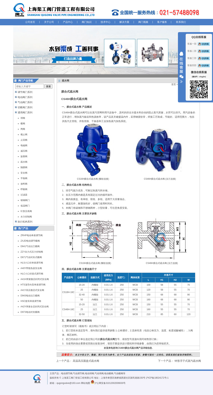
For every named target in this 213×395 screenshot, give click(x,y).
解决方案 (124, 22)
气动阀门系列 (25, 102)
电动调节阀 (66, 373)
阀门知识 (87, 22)
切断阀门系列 (25, 107)
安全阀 (24, 173)
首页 (173, 84)
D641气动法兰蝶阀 (30, 246)
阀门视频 (143, 22)
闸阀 (23, 129)
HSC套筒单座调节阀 (31, 301)
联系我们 (181, 22)
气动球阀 (99, 373)
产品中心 (68, 22)
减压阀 (24, 151)
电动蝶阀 (108, 373)
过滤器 (24, 194)
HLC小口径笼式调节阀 (32, 273)
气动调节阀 (78, 373)
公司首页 (30, 22)
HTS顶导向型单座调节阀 (33, 284)
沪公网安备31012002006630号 (108, 383)
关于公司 (49, 22)
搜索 (48, 86)
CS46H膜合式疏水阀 (73, 112)
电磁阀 (24, 145)
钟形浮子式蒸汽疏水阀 (188, 360)
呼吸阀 (24, 189)
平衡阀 (24, 178)
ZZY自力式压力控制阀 (32, 251)
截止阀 (24, 134)
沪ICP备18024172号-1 (157, 377)
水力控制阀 (26, 216)
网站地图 (85, 383)
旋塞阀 (24, 156)
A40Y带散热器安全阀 (31, 268)
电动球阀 (89, 373)
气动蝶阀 (118, 373)
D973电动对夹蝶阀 (30, 312)
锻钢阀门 (25, 200)
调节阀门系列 (25, 92)
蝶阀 (23, 123)
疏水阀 (24, 162)
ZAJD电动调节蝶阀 (30, 241)
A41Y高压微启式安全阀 (32, 290)
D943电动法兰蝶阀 (30, 295)
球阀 (23, 118)
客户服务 (162, 22)
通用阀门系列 (25, 112)
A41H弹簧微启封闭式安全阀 (35, 279)
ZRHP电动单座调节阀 (32, 235)
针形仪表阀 (26, 211)
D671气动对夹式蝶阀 (31, 257)
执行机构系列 (25, 221)
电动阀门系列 (25, 97)
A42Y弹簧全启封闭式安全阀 (35, 306)
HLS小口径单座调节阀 (32, 262)
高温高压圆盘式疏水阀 (86, 360)
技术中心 (105, 22)
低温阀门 (25, 205)
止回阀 (24, 140)
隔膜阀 (24, 167)
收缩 (181, 67)
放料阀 (24, 183)
